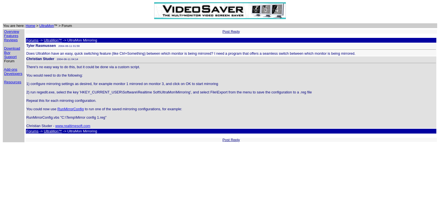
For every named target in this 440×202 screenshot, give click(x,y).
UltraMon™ (53, 40)
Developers (13, 74)
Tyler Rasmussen (41, 45)
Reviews (11, 40)
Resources (12, 82)
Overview (11, 31)
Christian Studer (40, 59)
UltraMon (46, 26)
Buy (7, 52)
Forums (32, 40)
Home (30, 26)
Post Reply (231, 31)
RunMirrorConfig (70, 109)
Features (11, 36)
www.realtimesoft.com (72, 126)
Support (10, 57)
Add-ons (10, 69)
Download (12, 48)
